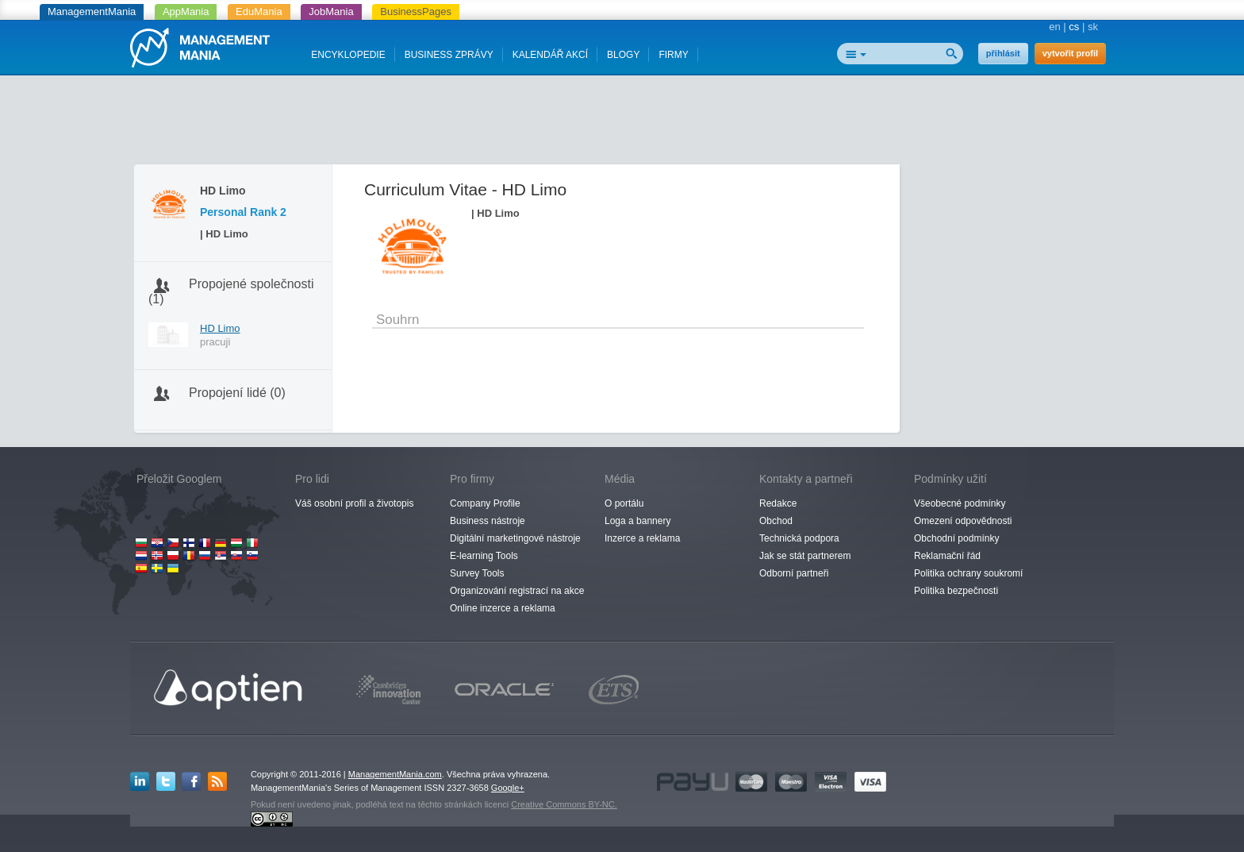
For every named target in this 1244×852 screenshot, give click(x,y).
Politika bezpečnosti (956, 590)
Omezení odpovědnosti (963, 520)
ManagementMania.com (395, 774)
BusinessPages (415, 11)
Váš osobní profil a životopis (354, 503)
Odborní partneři (793, 573)
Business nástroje (487, 520)
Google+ (507, 787)
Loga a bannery (637, 520)
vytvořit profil (1070, 53)
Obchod (776, 520)
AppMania (186, 11)
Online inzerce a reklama (502, 608)
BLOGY (623, 54)
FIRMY (673, 54)
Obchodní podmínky (956, 538)
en (1054, 27)
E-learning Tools (484, 555)
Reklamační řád (947, 555)
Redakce (778, 503)
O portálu (624, 503)
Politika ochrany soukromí (968, 573)
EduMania (259, 11)
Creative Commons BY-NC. (563, 804)
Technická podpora (799, 538)
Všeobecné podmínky (959, 503)
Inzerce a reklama (642, 538)
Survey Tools (477, 573)
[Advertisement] (622, 123)
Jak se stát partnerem (804, 555)
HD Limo (220, 328)
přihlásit (1003, 53)
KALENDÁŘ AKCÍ (550, 54)
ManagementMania (92, 11)
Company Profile (485, 503)
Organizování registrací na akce (517, 590)
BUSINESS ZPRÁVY (449, 54)
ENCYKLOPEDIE (348, 54)
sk (1093, 27)
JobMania (331, 11)
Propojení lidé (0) (237, 392)
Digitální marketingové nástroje (515, 538)
